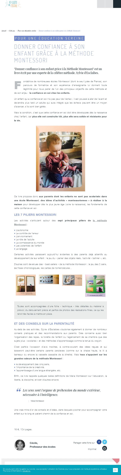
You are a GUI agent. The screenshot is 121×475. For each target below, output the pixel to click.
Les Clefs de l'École (13, 4)
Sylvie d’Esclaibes (87, 73)
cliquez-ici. (27, 471)
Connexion (101, 4)
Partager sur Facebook (99, 442)
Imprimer (104, 448)
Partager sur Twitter (104, 442)
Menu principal (117, 4)
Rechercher (109, 4)
